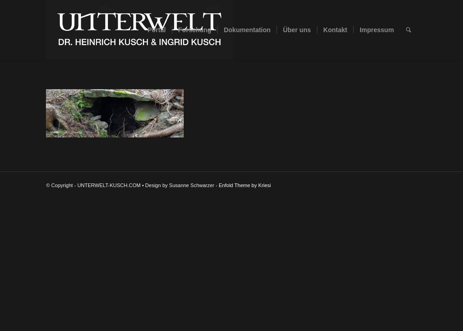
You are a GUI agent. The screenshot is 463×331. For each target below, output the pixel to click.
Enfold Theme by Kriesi (245, 185)
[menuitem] (156, 30)
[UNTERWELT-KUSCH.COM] (139, 30)
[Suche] (408, 30)
